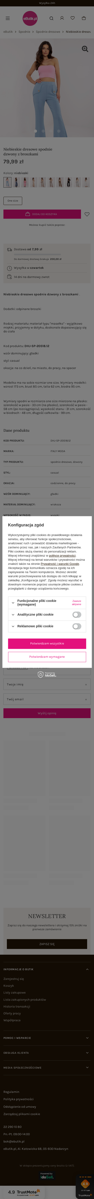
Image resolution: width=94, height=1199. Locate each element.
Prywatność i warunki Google (60, 564)
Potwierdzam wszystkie (47, 643)
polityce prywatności (62, 556)
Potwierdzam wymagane (47, 657)
